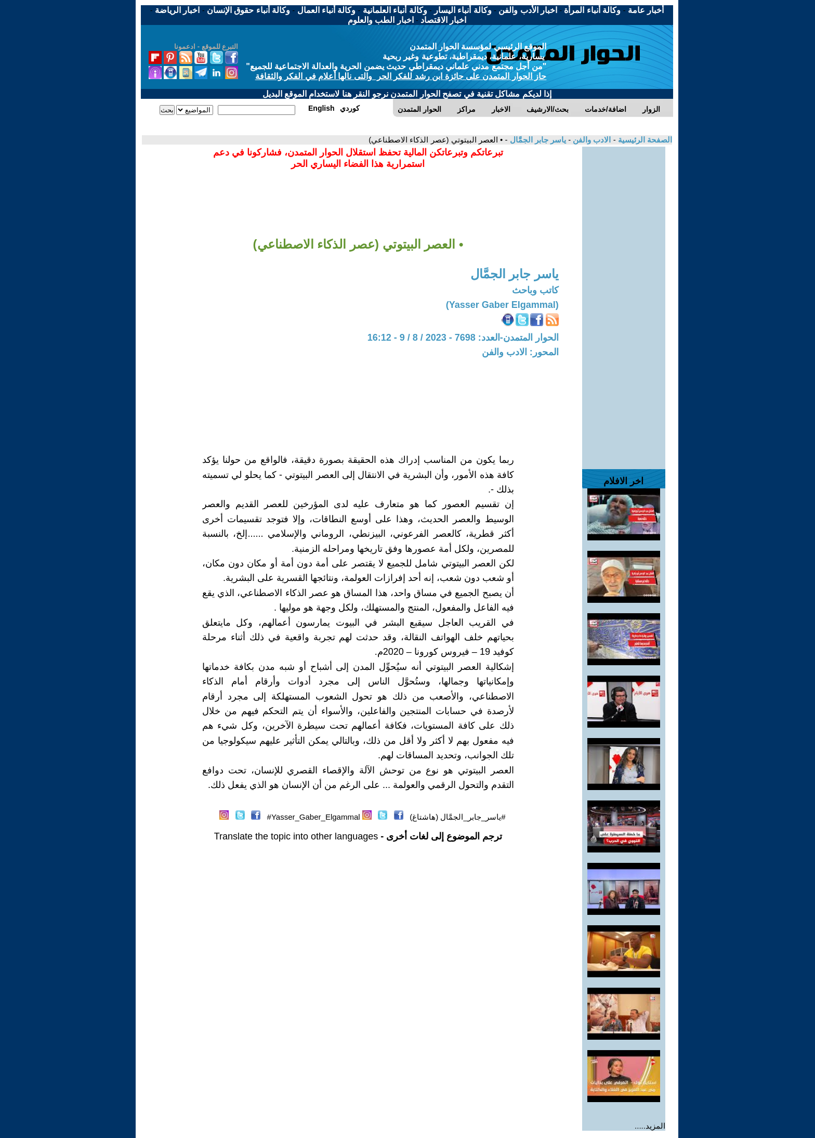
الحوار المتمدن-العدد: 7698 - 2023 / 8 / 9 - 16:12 (463, 337)
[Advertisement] (623, 303)
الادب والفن (591, 139)
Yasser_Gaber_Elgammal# (313, 816)
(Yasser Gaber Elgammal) (502, 305)
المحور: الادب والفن (520, 352)
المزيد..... (650, 1125)
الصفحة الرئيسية (644, 139)
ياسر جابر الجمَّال (536, 139)
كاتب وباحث (535, 290)
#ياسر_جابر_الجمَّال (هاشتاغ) (457, 816)
